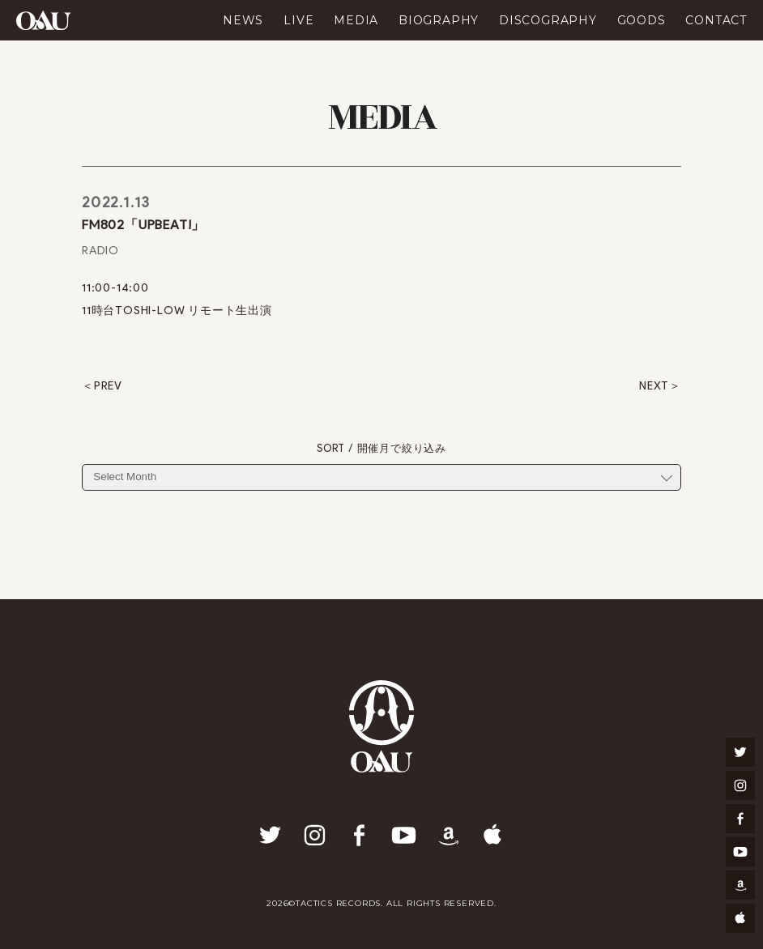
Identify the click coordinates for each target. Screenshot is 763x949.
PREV (108, 386)
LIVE (298, 20)
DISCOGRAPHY (548, 20)
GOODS (641, 20)
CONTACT (716, 20)
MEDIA (356, 20)
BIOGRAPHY (439, 20)
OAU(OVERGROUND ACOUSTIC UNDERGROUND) (43, 20)
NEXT (654, 386)
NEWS (243, 20)
